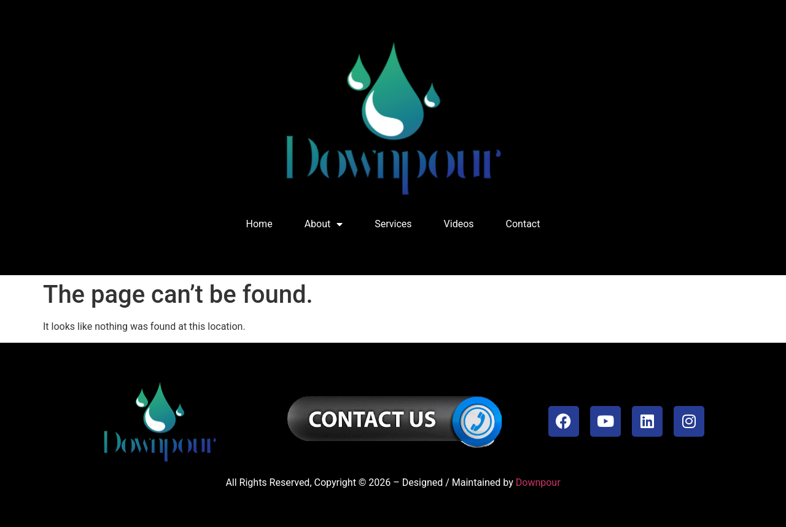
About (324, 224)
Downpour (538, 482)
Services (393, 224)
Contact (523, 224)
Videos (459, 224)
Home (259, 224)
